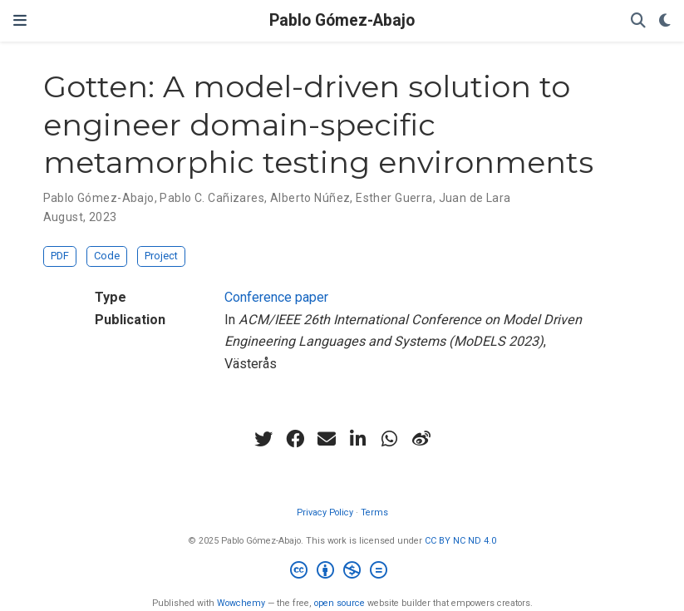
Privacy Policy (325, 512)
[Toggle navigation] (20, 20)
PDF (60, 255)
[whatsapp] (389, 438)
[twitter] (263, 438)
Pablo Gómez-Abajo (342, 20)
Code (107, 255)
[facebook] (295, 438)
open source (339, 603)
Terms (374, 512)
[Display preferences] (665, 21)
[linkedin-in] (358, 438)
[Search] (638, 21)
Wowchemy (241, 603)
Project (161, 255)
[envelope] (326, 438)
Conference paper (276, 297)
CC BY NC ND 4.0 (460, 540)
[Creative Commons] (342, 572)
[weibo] (421, 438)
